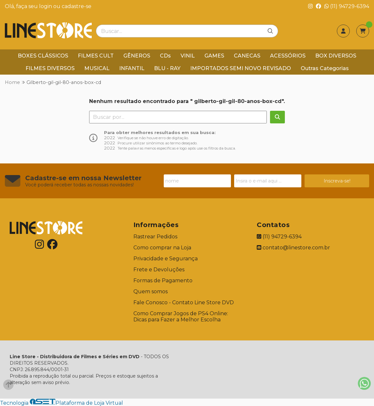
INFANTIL (131, 68)
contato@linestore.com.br (293, 248)
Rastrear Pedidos (155, 237)
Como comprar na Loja (162, 248)
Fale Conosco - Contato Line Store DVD (183, 302)
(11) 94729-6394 (346, 6)
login (46, 6)
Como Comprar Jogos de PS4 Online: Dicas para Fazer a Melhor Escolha (180, 316)
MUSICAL (96, 68)
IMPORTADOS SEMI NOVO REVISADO (240, 68)
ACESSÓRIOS (288, 56)
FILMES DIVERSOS (50, 68)
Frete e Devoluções (158, 269)
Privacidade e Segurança (165, 258)
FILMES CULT (96, 56)
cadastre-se (76, 6)
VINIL (188, 56)
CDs (165, 56)
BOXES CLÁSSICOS (43, 56)
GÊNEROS (136, 56)
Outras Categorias (325, 68)
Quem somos (150, 291)
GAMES (214, 56)
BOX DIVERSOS (335, 56)
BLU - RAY (167, 68)
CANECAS (247, 56)
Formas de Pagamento (162, 280)
